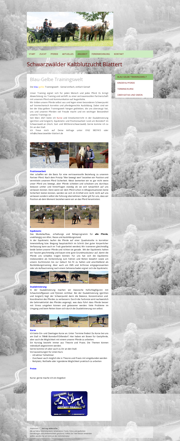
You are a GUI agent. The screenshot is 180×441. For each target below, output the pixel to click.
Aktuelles (67, 54)
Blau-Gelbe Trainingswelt (132, 76)
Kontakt (119, 54)
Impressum (34, 428)
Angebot (82, 54)
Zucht (42, 54)
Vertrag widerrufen (50, 428)
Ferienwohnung (101, 54)
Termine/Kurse (125, 89)
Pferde (54, 54)
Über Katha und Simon (130, 94)
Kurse (59, 117)
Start (32, 54)
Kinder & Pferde (126, 82)
